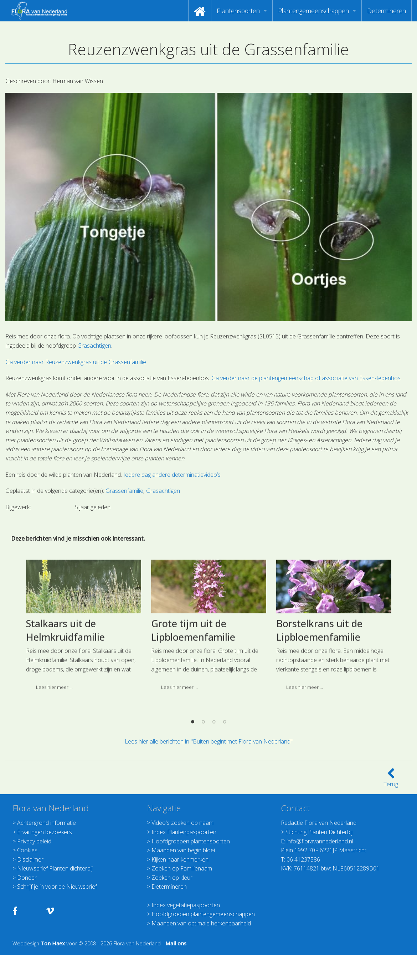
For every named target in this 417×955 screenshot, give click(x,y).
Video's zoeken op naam (182, 823)
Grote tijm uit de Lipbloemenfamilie (193, 689)
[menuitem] (200, 10)
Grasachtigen (94, 345)
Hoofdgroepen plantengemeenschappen (203, 914)
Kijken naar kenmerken (179, 859)
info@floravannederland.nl (320, 841)
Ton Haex (53, 943)
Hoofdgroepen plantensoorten (190, 841)
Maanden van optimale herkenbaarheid (201, 923)
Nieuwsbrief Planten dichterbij (55, 868)
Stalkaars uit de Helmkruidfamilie (65, 689)
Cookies (27, 850)
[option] (83, 687)
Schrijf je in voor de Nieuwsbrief (57, 886)
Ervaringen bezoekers (44, 832)
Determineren (386, 10)
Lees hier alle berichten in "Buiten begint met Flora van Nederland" (209, 741)
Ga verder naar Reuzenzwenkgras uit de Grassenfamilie (75, 362)
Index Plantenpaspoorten (183, 832)
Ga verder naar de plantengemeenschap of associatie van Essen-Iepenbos (306, 378)
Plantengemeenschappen (313, 10)
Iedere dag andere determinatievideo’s (172, 475)
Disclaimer (30, 859)
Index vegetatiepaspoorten (185, 905)
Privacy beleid (34, 841)
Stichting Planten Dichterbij (318, 832)
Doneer (27, 878)
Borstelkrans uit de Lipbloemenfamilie (319, 689)
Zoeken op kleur (171, 878)
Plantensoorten (238, 10)
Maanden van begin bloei (183, 850)
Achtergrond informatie (46, 823)
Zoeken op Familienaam (181, 868)
